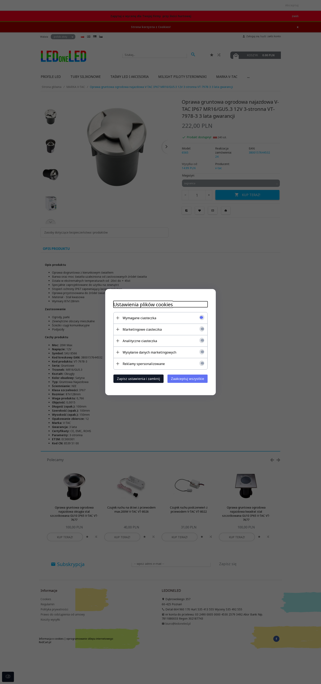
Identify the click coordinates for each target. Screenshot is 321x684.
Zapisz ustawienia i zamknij (138, 378)
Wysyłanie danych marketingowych (149, 352)
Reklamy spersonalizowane (144, 363)
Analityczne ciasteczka (140, 340)
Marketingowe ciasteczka (142, 329)
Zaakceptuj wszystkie (187, 378)
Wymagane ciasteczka (139, 318)
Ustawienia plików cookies (143, 304)
